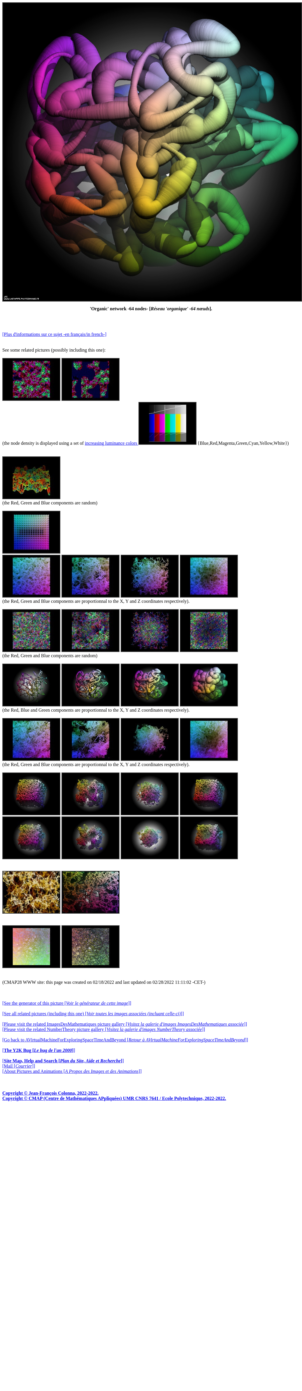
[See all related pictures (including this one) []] (93, 1013)
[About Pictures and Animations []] (72, 1071)
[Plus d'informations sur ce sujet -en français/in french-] (54, 334)
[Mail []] (18, 1066)
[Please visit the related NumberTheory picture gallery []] (103, 1029)
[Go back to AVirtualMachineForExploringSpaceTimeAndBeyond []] (125, 1039)
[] (38, 1050)
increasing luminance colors (140, 443)
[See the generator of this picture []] (66, 1003)
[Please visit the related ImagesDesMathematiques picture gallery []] (124, 1024)
